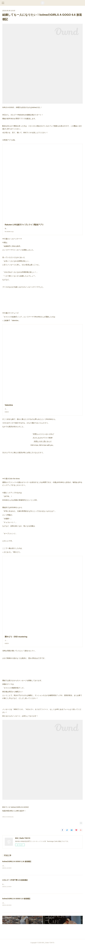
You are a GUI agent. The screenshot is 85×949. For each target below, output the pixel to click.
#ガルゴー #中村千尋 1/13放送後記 (15, 882)
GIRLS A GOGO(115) (7, 819)
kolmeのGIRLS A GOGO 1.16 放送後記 (16, 864)
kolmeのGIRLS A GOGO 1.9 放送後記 (16, 901)
